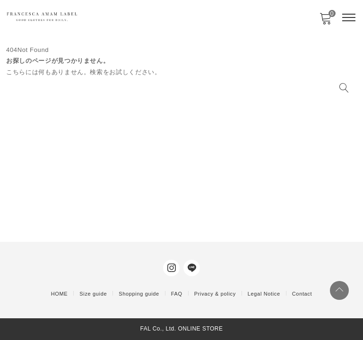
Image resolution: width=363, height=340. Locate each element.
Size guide (93, 294)
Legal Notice (264, 294)
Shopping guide (139, 294)
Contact (302, 294)
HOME (59, 294)
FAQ (176, 294)
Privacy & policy (215, 294)
